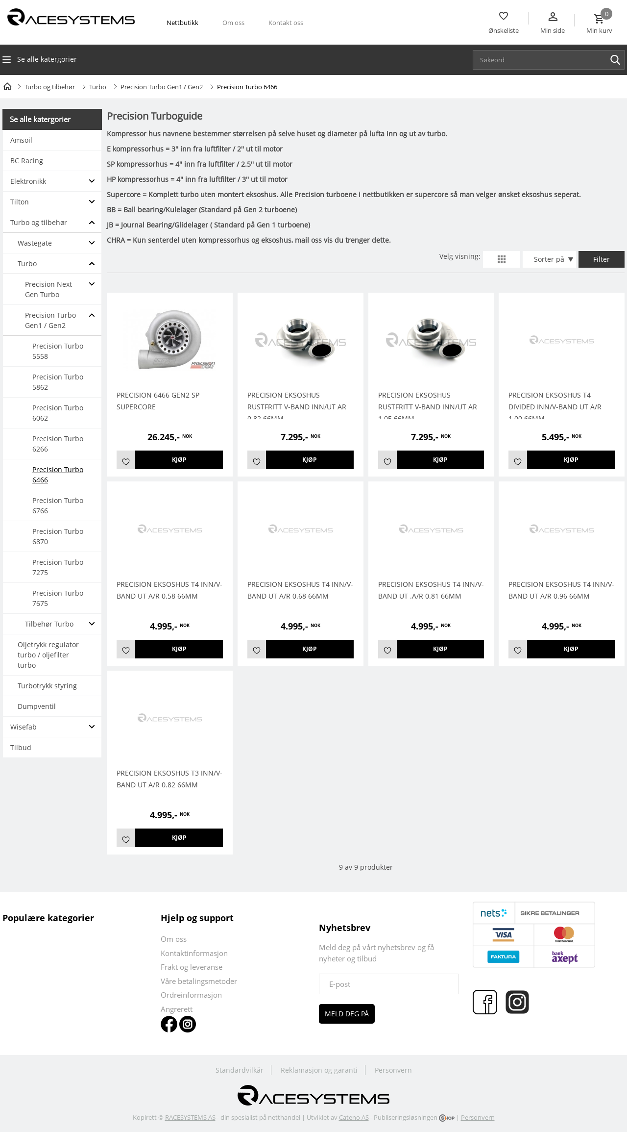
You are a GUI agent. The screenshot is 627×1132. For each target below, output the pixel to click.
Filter (601, 259)
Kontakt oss (285, 22)
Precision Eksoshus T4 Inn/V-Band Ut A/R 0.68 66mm (300, 590)
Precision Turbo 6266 (57, 443)
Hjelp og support (197, 918)
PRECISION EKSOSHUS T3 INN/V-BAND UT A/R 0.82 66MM (169, 778)
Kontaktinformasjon (194, 953)
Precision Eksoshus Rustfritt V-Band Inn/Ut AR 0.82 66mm (296, 406)
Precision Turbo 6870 (57, 536)
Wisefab (23, 726)
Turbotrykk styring (47, 685)
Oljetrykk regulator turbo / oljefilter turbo (48, 655)
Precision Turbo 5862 (57, 382)
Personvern (393, 1070)
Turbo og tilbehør (49, 86)
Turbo (97, 86)
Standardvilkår (240, 1070)
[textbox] (551, 59)
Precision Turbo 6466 (57, 474)
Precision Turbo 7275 (57, 567)
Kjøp (179, 459)
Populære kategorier (48, 918)
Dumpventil (37, 706)
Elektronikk (28, 181)
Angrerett (177, 1009)
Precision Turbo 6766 (57, 505)
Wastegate (35, 243)
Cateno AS (354, 1117)
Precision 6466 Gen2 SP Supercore (158, 400)
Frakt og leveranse (191, 967)
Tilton (19, 201)
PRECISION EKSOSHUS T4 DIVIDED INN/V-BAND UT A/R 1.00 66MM (555, 406)
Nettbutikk (182, 22)
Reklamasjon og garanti (319, 1070)
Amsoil (21, 140)
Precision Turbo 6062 (57, 413)
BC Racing (26, 160)
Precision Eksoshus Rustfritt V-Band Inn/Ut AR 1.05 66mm (427, 406)
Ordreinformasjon (191, 995)
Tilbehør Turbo (49, 624)
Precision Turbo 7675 (57, 598)
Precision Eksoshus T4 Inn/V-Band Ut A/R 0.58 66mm (169, 590)
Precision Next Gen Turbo (48, 289)
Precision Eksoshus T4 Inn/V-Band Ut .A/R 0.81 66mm (431, 590)
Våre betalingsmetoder (199, 981)
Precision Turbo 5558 (57, 351)
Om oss (233, 22)
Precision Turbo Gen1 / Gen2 (162, 86)
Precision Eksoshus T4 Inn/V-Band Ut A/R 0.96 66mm (561, 590)
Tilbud (20, 747)
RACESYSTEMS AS (190, 1117)
